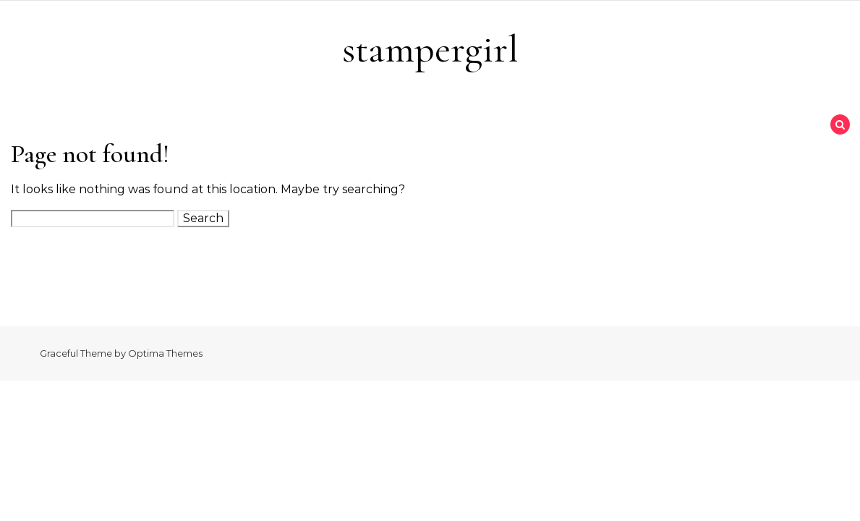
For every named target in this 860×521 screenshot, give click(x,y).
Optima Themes (165, 353)
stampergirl (430, 48)
